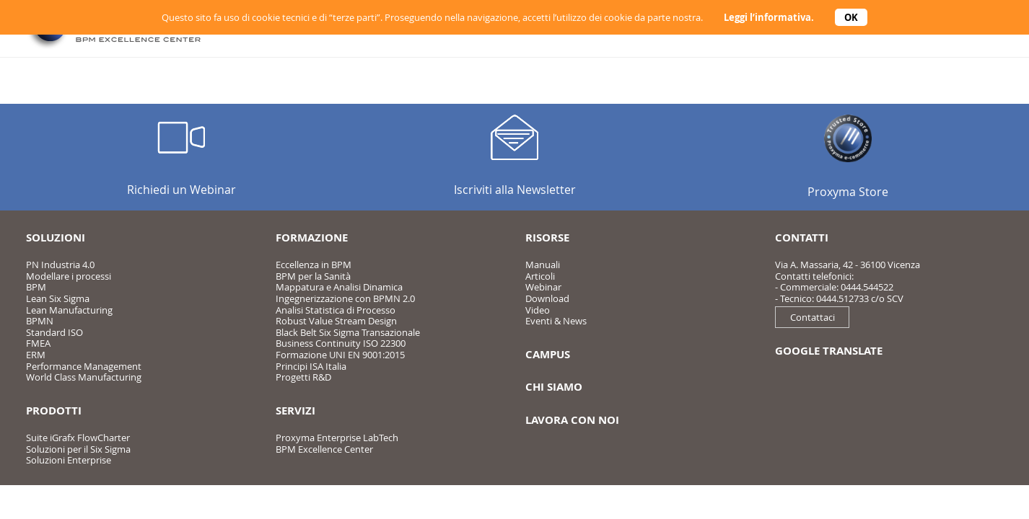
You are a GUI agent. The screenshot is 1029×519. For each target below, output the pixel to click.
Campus (547, 354)
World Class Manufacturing (83, 377)
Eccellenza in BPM (313, 264)
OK (851, 17)
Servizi (295, 410)
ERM (35, 354)
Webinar (543, 286)
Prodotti (54, 410)
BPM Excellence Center (324, 449)
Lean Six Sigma (57, 298)
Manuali (542, 264)
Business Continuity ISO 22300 (341, 343)
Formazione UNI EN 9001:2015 (340, 354)
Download (547, 298)
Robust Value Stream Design (336, 320)
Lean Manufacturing (69, 309)
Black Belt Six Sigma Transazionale (348, 332)
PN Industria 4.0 (60, 264)
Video (537, 309)
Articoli (540, 276)
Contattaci (812, 317)
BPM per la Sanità (313, 276)
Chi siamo (553, 386)
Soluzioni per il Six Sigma (78, 449)
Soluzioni (55, 237)
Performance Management (83, 366)
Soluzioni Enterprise (68, 459)
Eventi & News (556, 320)
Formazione (312, 237)
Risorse (547, 237)
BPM (36, 286)
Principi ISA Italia (311, 366)
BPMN (39, 320)
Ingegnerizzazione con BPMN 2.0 (345, 298)
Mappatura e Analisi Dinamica (339, 286)
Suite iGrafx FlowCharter (78, 437)
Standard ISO (54, 332)
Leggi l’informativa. (769, 17)
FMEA (38, 343)
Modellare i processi (68, 276)
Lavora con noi (572, 419)
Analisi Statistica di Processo (335, 309)
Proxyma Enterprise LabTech (337, 437)
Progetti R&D (303, 377)
